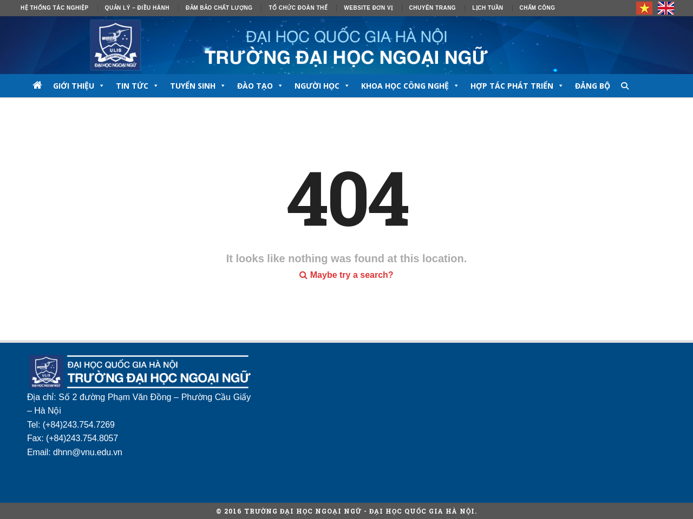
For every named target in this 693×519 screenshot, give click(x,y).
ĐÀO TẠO (260, 85)
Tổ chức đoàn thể (298, 8)
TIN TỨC (137, 85)
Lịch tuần (487, 8)
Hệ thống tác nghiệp (55, 8)
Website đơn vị (368, 8)
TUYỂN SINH (198, 85)
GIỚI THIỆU (79, 85)
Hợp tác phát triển (517, 85)
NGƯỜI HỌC (322, 85)
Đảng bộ (592, 86)
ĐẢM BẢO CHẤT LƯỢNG (219, 8)
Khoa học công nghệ (410, 85)
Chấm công (537, 8)
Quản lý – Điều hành (137, 8)
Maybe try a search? (346, 275)
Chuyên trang (432, 8)
